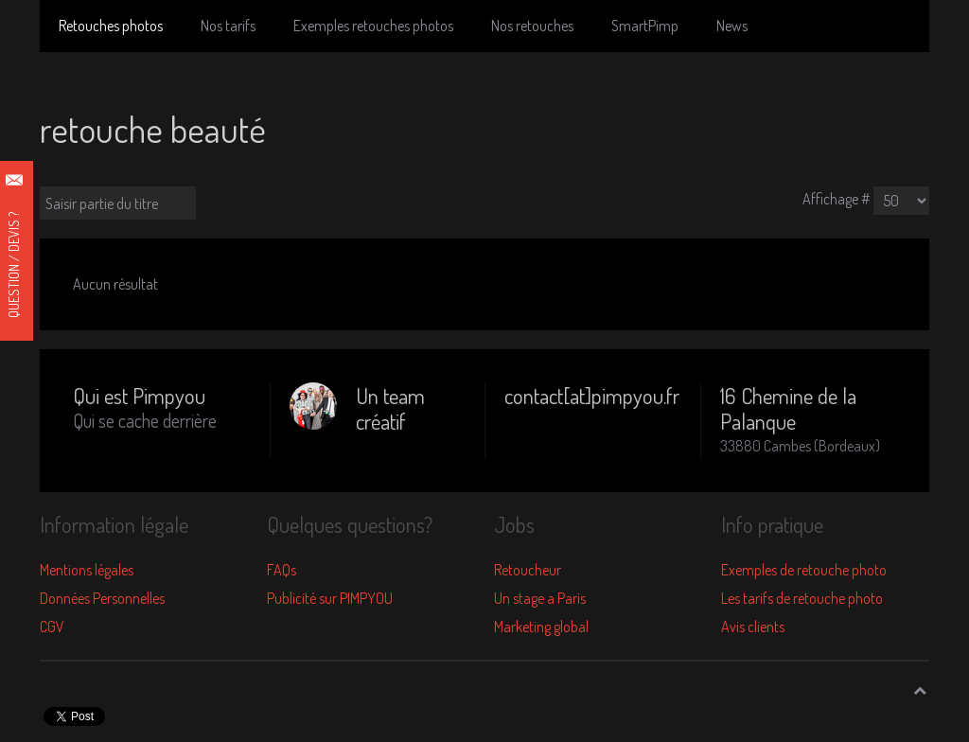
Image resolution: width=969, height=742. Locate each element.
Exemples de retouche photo (804, 569)
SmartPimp (644, 25)
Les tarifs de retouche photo (802, 598)
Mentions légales (86, 569)
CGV (52, 626)
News (732, 25)
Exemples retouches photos (373, 25)
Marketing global (541, 626)
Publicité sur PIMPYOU (330, 598)
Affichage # (836, 198)
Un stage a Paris (540, 598)
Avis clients (752, 626)
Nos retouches (532, 25)
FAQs (281, 569)
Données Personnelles (102, 598)
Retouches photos (111, 25)
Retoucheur (527, 569)
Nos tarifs (228, 25)
